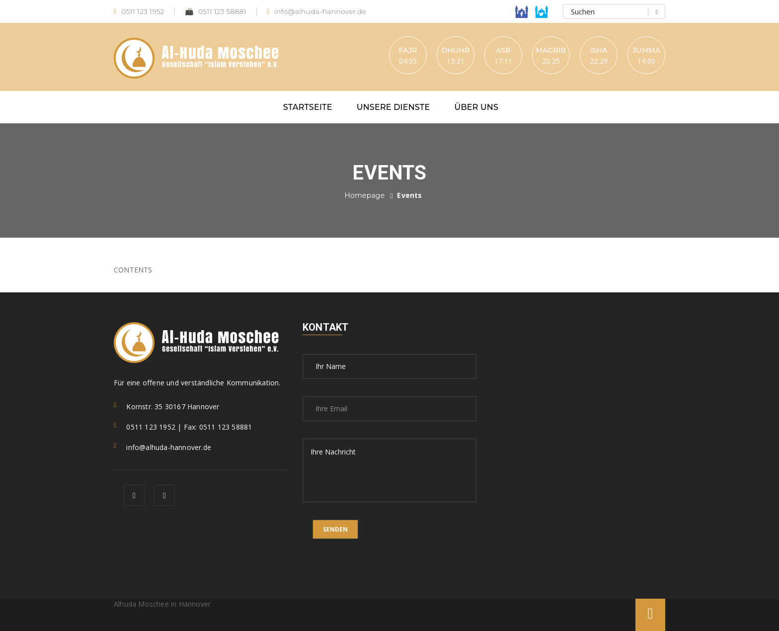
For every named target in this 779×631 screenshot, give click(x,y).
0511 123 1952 (139, 11)
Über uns (477, 107)
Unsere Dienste (393, 107)
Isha (598, 50)
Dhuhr (456, 50)
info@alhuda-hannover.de (316, 11)
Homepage (364, 195)
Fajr (407, 50)
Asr (503, 50)
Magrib (551, 50)
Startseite (307, 107)
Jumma (646, 50)
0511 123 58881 (215, 11)
